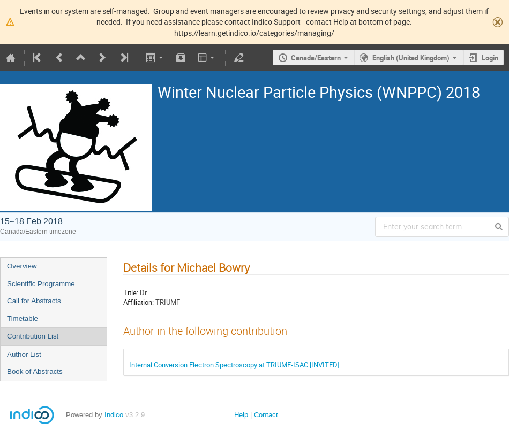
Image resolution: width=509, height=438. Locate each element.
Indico (113, 414)
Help (241, 414)
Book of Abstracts (35, 371)
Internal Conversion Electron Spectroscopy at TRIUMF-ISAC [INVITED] (234, 365)
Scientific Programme (41, 284)
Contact (266, 414)
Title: (130, 292)
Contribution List (32, 336)
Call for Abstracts (34, 301)
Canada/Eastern (316, 58)
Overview (22, 266)
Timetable (22, 318)
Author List (24, 354)
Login (490, 58)
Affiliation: (138, 302)
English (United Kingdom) (411, 58)
